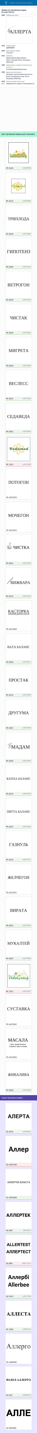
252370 (9, 794)
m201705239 (11, 629)
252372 (9, 827)
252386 (9, 365)
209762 (9, 1131)
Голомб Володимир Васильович (16, 69)
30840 (9, 1230)
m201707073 (11, 530)
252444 (9, 234)
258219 (9, 925)
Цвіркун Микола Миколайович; (16, 58)
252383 (9, 1090)
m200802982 (11, 1362)
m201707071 (11, 892)
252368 (9, 662)
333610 (9, 1296)
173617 (9, 991)
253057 (9, 431)
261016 (9, 695)
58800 (9, 1263)
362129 (9, 201)
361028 (9, 168)
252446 (9, 333)
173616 (9, 464)
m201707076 (11, 497)
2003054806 (11, 1428)
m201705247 (11, 1024)
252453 (9, 300)
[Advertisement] (18, 109)
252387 (9, 958)
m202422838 (11, 1197)
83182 (9, 1395)
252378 (9, 859)
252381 (9, 728)
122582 (9, 1329)
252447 (9, 563)
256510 (9, 398)
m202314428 (11, 1164)
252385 (9, 761)
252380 (9, 267)
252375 (9, 596)
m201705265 (11, 1057)
